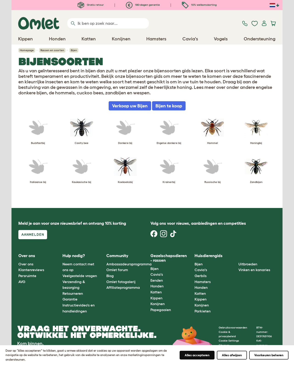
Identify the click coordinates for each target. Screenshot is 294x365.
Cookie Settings (229, 340)
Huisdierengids (209, 255)
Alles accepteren (197, 355)
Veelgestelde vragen (79, 276)
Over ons (25, 264)
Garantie (69, 299)
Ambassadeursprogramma (129, 264)
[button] (235, 256)
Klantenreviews (31, 270)
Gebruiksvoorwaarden (233, 327)
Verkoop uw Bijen (130, 105)
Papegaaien (160, 310)
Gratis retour (91, 4)
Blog (110, 276)
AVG (21, 282)
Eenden (156, 280)
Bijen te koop (168, 105)
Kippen (156, 298)
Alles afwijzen (232, 355)
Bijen (154, 269)
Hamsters (203, 282)
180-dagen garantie (143, 4)
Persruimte (27, 276)
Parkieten (203, 311)
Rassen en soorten (52, 50)
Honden (157, 286)
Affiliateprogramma (123, 287)
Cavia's (156, 274)
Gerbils (200, 276)
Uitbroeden (247, 264)
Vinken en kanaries (254, 270)
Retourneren (72, 293)
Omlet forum (117, 270)
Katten (156, 292)
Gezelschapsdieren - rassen (168, 258)
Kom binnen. (30, 343)
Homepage (27, 50)
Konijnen (157, 304)
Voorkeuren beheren (268, 355)
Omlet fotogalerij (121, 282)
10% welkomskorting (199, 4)
